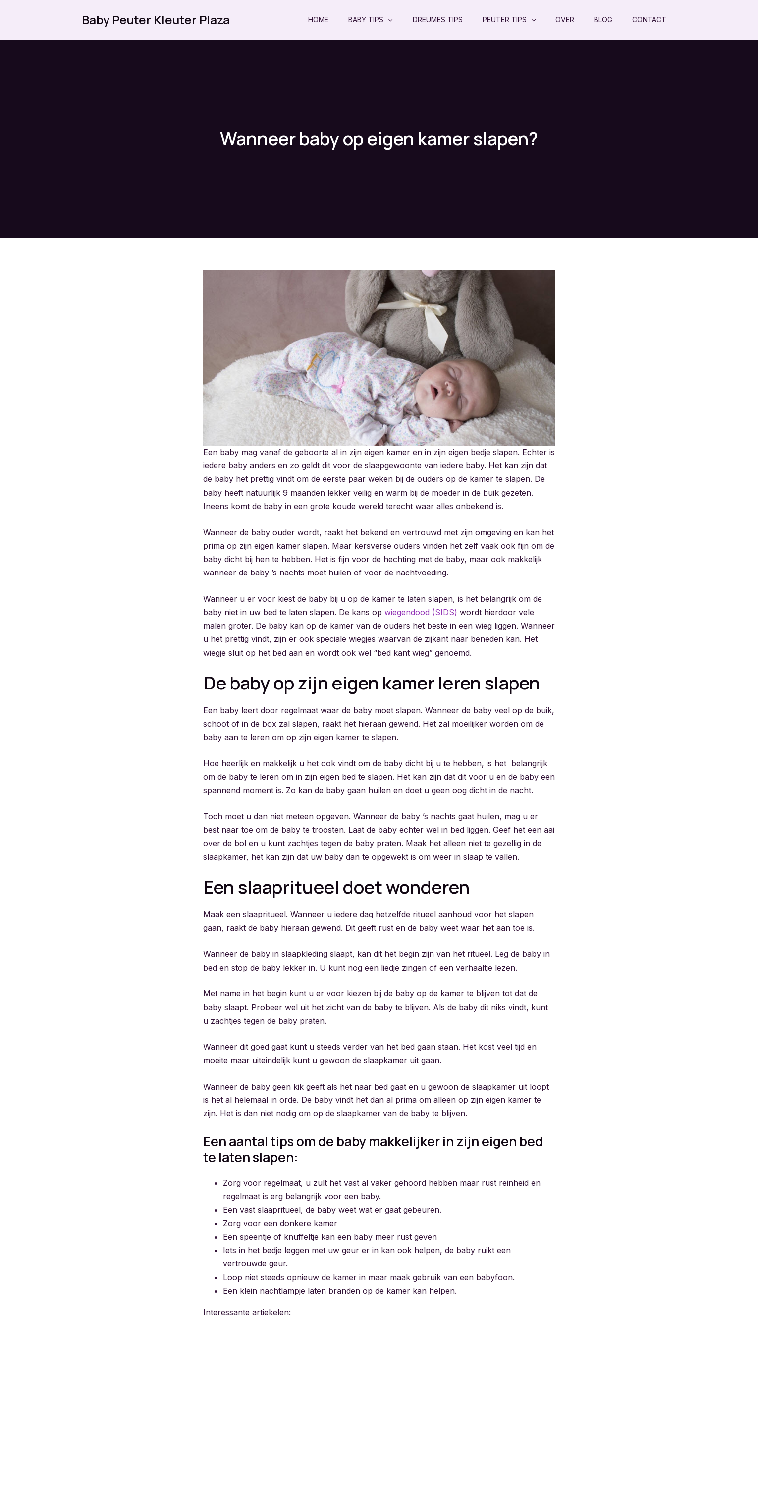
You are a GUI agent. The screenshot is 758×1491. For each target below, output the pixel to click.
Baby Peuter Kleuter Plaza (156, 19)
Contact (649, 19)
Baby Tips (370, 20)
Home (318, 19)
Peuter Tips (509, 20)
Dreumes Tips (438, 19)
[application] (387, 20)
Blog (603, 19)
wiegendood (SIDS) (420, 612)
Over (564, 19)
